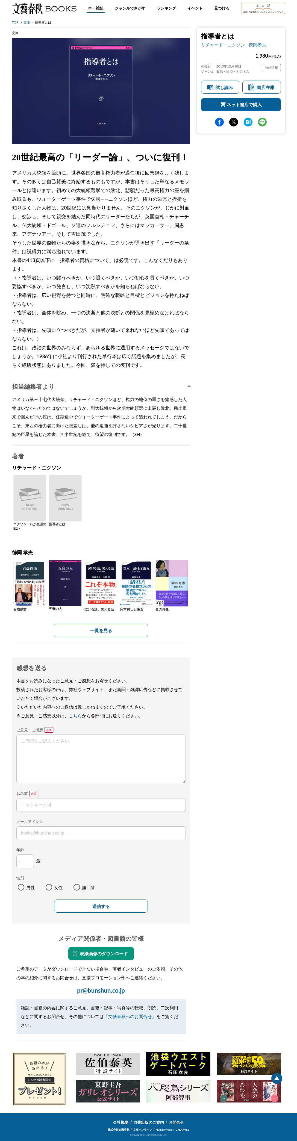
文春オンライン (142, 1129)
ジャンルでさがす (130, 8)
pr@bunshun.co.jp (101, 990)
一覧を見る (101, 630)
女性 (58, 887)
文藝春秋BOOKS (44, 8)
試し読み (224, 87)
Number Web (164, 1129)
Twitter (233, 122)
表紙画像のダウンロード (104, 953)
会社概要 (120, 1122)
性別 (20, 877)
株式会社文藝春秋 (119, 1129)
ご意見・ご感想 (29, 729)
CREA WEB (183, 1129)
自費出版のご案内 (148, 1122)
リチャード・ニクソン (223, 44)
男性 (30, 887)
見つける (222, 8)
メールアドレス (29, 821)
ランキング (166, 8)
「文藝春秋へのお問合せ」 (130, 1016)
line (262, 122)
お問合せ (176, 1122)
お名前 (22, 793)
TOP (15, 22)
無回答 (88, 887)
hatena (248, 122)
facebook (219, 122)
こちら (75, 715)
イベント (195, 8)
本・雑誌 (95, 8)
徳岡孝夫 (257, 44)
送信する (101, 906)
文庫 (26, 22)
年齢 (20, 849)
